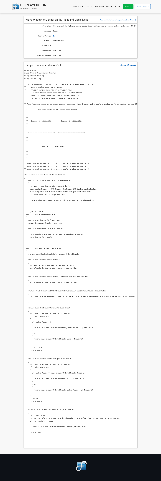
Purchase (128, 6)
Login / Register (142, 6)
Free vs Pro (99, 6)
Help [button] (116, 6)
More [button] (108, 6)
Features (89, 6)
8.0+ (54, 36)
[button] (29, 6)
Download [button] (77, 6)
